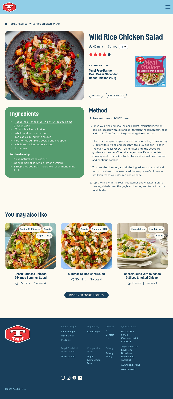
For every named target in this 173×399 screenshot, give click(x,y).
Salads (96, 95)
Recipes (22, 24)
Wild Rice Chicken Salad (44, 24)
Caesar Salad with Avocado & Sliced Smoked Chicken (142, 275)
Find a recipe (68, 331)
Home (12, 24)
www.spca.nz (128, 369)
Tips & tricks (67, 335)
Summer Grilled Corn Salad (86, 274)
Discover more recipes (86, 295)
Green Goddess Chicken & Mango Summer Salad (31, 275)
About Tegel (93, 331)
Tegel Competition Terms (94, 360)
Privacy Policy (109, 355)
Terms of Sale (68, 356)
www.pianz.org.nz (130, 364)
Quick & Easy (116, 95)
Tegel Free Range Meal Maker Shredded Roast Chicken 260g (103, 74)
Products (65, 339)
